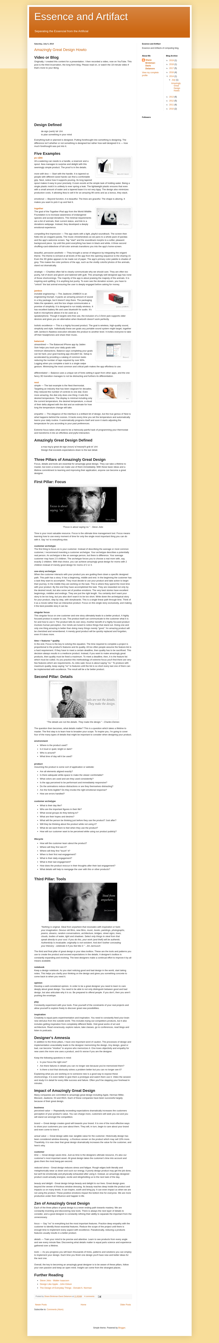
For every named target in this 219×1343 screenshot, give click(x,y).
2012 (171, 101)
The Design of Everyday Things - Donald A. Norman (66, 1288)
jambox (38, 290)
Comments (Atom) (55, 1309)
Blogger (121, 1328)
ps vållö (38, 158)
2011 (171, 104)
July (174, 80)
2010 (171, 109)
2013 (171, 97)
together (38, 208)
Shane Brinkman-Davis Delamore (150, 64)
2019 (171, 60)
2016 (171, 72)
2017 (171, 68)
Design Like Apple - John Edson (56, 1284)
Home (83, 1304)
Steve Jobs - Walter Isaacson (54, 1280)
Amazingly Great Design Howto (60, 50)
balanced (39, 341)
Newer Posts (41, 1304)
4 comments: (89, 1296)
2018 (171, 64)
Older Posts (125, 1304)
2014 (171, 76)
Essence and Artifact (81, 16)
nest (36, 382)
